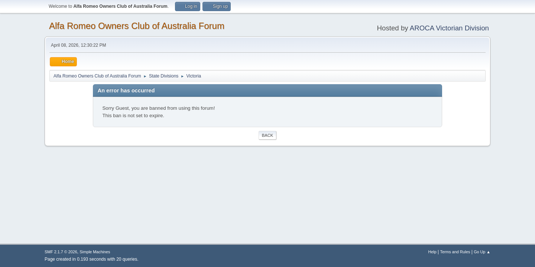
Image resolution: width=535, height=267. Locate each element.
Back (267, 135)
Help (432, 252)
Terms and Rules (455, 252)
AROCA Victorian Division (449, 28)
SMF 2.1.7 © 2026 (61, 252)
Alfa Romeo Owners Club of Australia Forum (136, 26)
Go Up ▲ (482, 252)
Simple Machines (95, 252)
